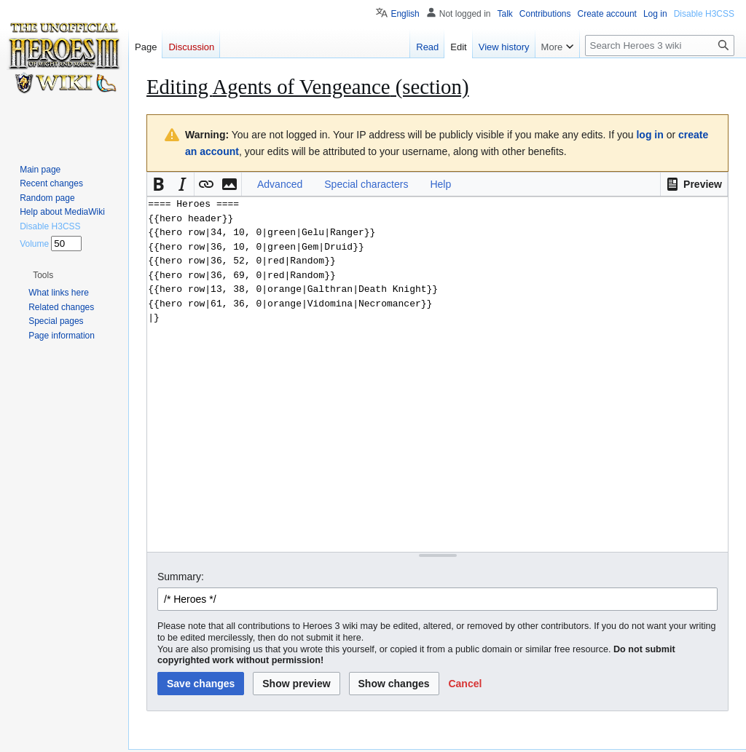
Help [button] (440, 184)
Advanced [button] (279, 184)
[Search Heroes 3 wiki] (659, 45)
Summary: (180, 576)
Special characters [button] (366, 184)
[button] (694, 184)
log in (649, 134)
